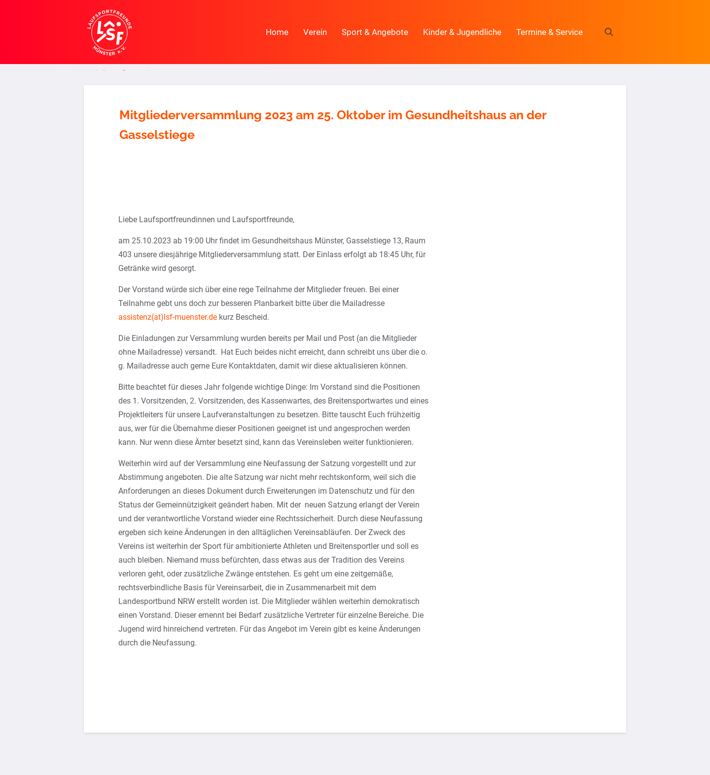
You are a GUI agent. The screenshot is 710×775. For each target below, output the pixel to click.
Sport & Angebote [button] (375, 32)
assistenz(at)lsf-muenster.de (167, 317)
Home (277, 32)
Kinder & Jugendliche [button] (462, 32)
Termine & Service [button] (549, 32)
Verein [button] (315, 32)
